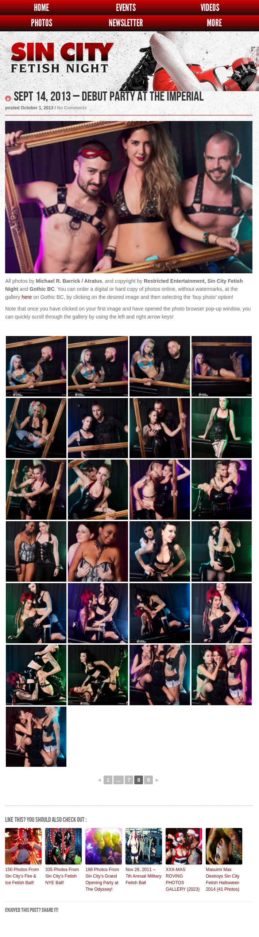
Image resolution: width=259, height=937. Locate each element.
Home (41, 8)
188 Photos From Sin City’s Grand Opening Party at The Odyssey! (102, 879)
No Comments (71, 107)
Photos (41, 23)
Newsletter (126, 23)
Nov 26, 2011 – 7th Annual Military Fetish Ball (143, 876)
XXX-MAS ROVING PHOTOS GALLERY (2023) (183, 879)
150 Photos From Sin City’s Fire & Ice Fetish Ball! (22, 876)
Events (126, 8)
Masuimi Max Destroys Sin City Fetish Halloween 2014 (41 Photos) (222, 879)
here (27, 297)
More (214, 23)
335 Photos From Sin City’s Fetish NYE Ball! (62, 876)
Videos (210, 8)
